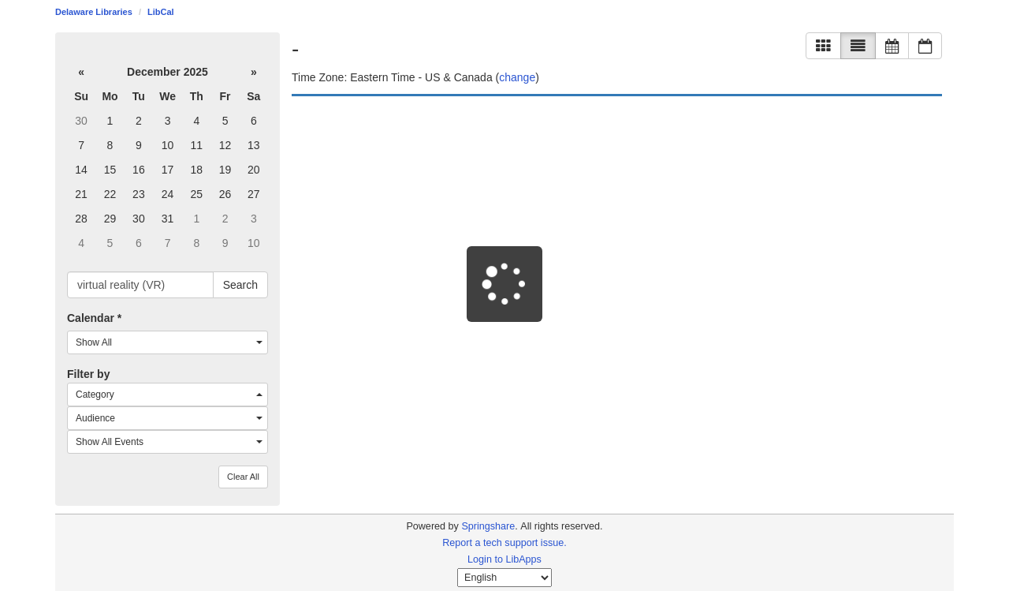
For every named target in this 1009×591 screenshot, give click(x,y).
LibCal (160, 12)
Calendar (94, 318)
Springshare (488, 526)
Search (240, 285)
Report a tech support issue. (504, 542)
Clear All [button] (243, 476)
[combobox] (167, 342)
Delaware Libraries (93, 12)
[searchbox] (140, 284)
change (517, 77)
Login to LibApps (504, 559)
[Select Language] (504, 577)
